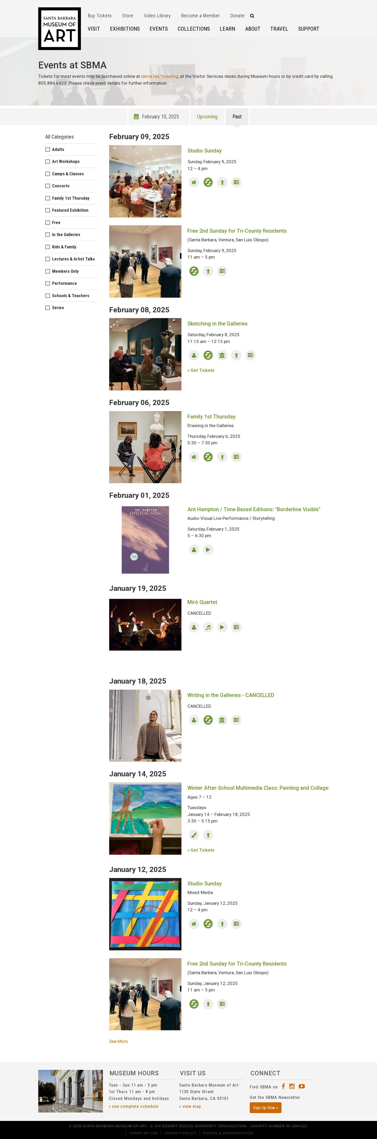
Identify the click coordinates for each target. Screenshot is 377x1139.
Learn (227, 29)
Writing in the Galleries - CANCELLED (230, 695)
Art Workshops (66, 161)
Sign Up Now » (265, 1107)
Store (128, 15)
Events (158, 29)
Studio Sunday (204, 151)
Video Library (157, 15)
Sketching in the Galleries (217, 323)
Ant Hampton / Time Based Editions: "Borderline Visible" (253, 509)
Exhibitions (125, 29)
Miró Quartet (202, 602)
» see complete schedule (133, 1106)
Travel (279, 29)
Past (237, 116)
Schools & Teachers (70, 295)
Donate (237, 15)
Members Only (65, 271)
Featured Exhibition (70, 210)
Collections (194, 29)
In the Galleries (66, 234)
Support (308, 29)
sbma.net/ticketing (159, 76)
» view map (190, 1106)
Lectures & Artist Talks (73, 258)
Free (56, 222)
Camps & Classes (68, 173)
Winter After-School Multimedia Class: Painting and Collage (258, 788)
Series (58, 307)
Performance (64, 283)
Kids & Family (64, 246)
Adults (58, 149)
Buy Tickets (100, 15)
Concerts (60, 185)
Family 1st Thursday (211, 416)
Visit (94, 29)
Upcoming (207, 116)
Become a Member (200, 15)
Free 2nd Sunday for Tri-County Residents (237, 231)
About (252, 29)
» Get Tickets (200, 370)
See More (118, 1041)
